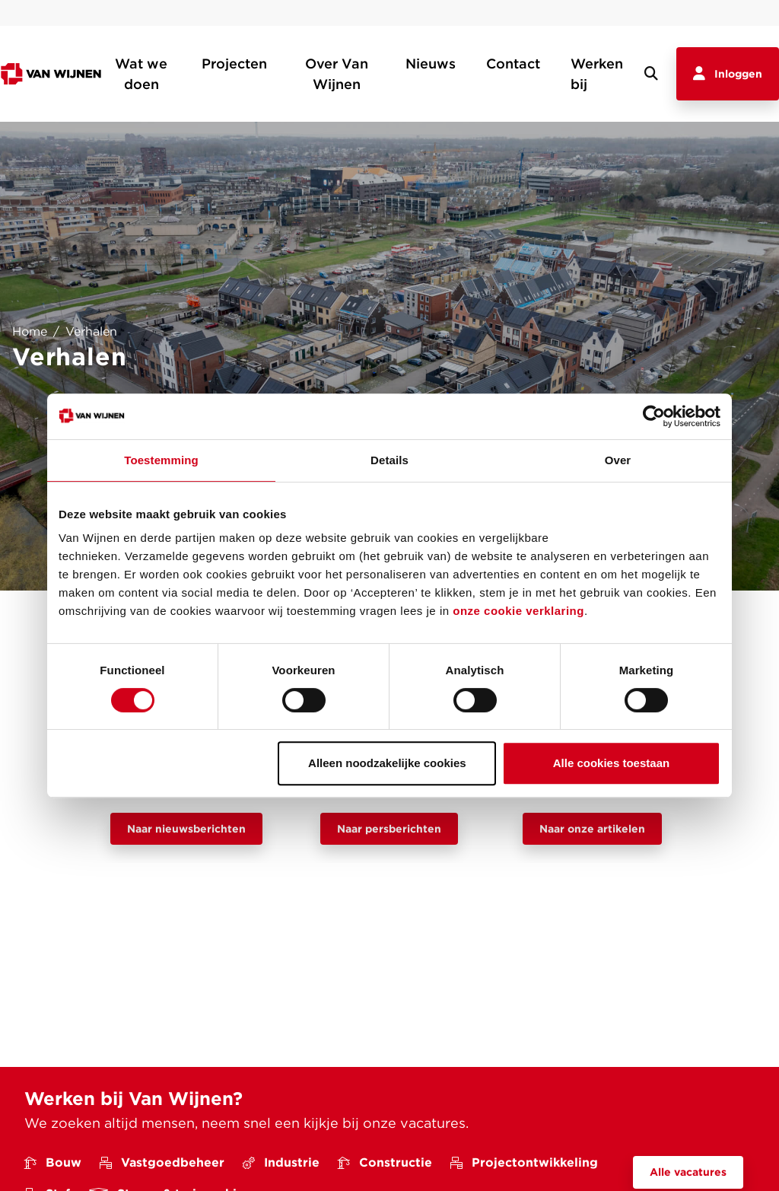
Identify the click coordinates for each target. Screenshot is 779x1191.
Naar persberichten (389, 829)
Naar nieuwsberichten (186, 829)
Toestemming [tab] (161, 460)
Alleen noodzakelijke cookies (387, 762)
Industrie (281, 1162)
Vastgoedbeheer (162, 1162)
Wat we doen (141, 74)
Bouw (52, 1162)
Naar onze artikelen (592, 829)
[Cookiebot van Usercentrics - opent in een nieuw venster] (653, 416)
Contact (513, 64)
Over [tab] (618, 460)
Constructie (385, 1162)
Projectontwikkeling (524, 1162)
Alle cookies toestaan (611, 762)
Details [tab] (389, 460)
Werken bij (597, 74)
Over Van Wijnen (336, 74)
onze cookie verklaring (518, 610)
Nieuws (430, 64)
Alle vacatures (688, 1172)
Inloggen (727, 74)
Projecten (234, 64)
